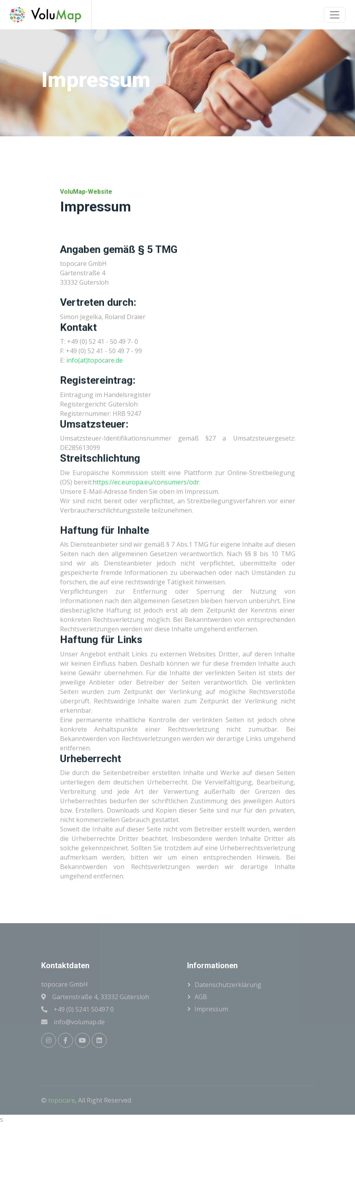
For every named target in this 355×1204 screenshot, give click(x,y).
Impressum (211, 1009)
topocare (61, 1100)
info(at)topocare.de (94, 404)
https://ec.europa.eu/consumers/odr (146, 526)
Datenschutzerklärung (228, 984)
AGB (201, 996)
